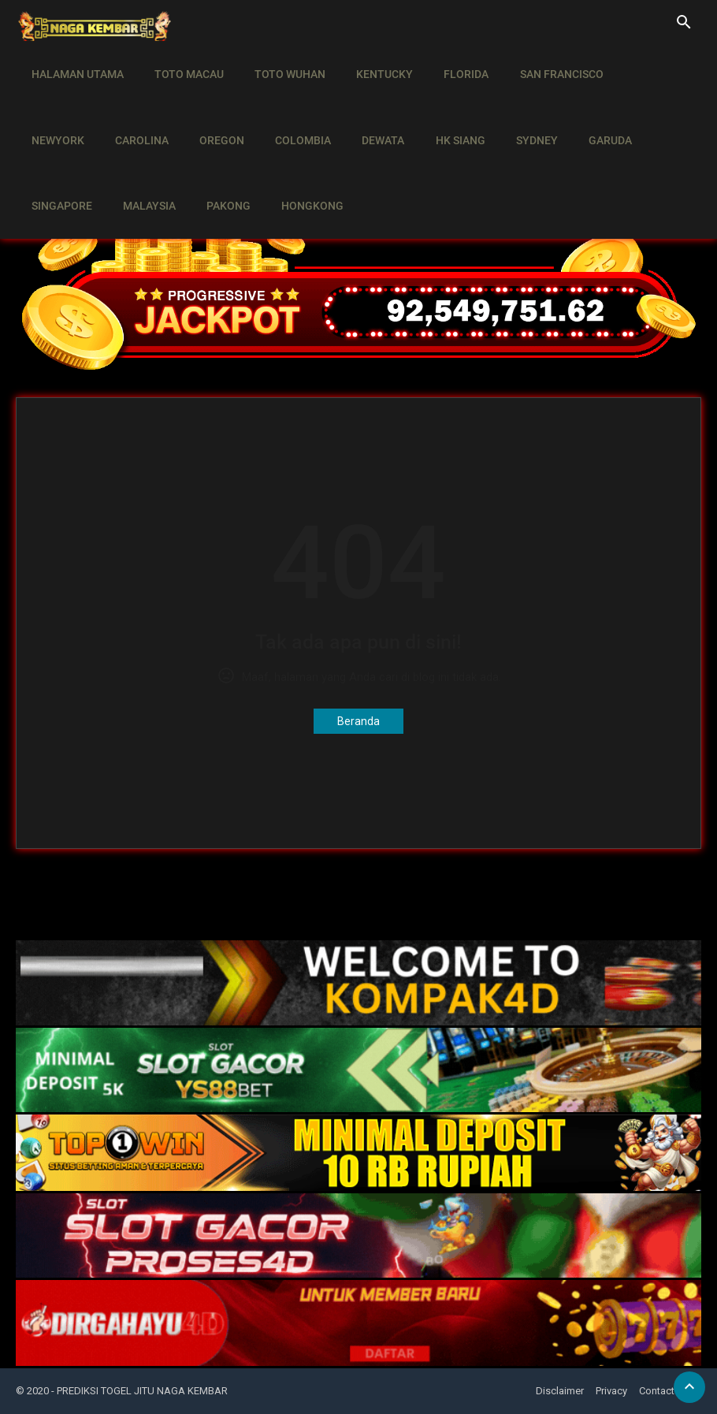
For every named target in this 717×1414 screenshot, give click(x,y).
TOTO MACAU (182, 63)
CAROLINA (56, 107)
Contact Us (664, 1391)
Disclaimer (560, 1391)
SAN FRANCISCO (539, 63)
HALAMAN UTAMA (75, 63)
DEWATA (285, 107)
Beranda (358, 721)
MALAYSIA (55, 151)
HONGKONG (211, 151)
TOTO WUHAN (279, 63)
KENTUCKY (370, 63)
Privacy (611, 1391)
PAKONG (131, 151)
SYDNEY (430, 107)
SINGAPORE (578, 107)
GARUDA (500, 107)
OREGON (132, 107)
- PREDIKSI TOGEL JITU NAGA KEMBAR (139, 1391)
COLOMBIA (209, 107)
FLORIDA (447, 63)
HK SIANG (358, 107)
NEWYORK (633, 63)
